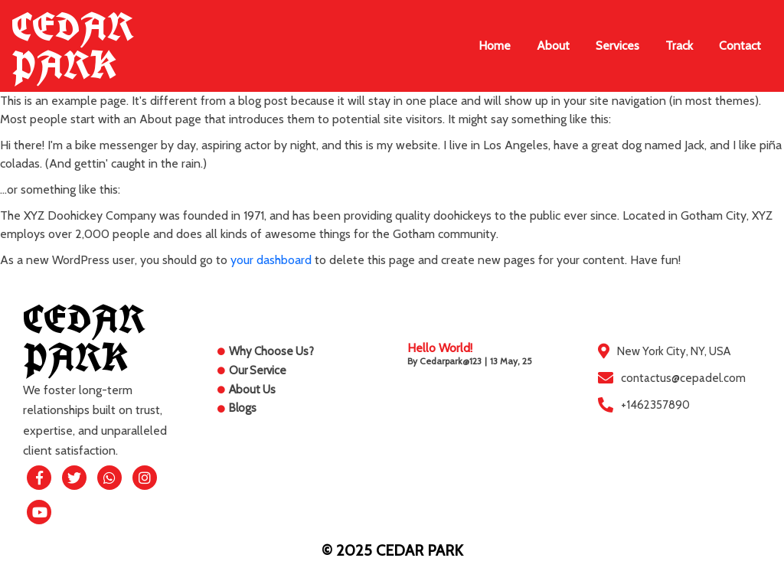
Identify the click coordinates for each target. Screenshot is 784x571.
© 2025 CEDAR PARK (392, 550)
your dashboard (271, 260)
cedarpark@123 (451, 361)
